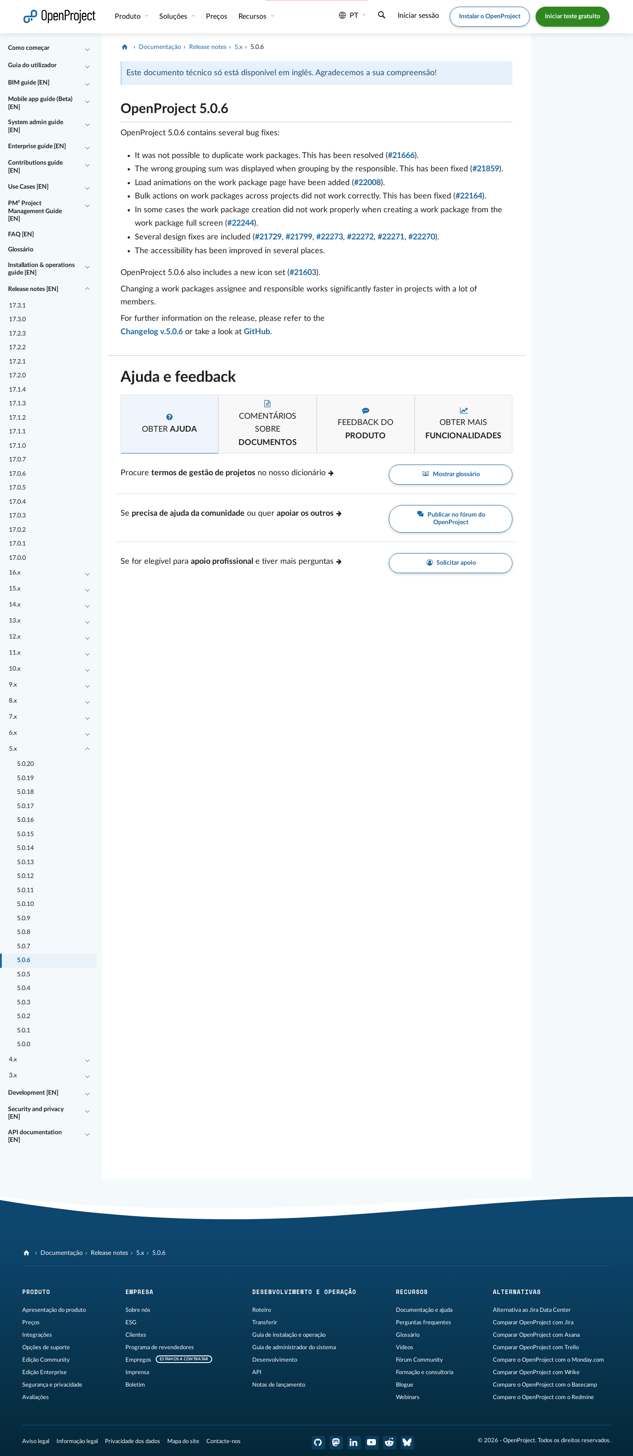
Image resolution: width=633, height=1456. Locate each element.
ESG (131, 1322)
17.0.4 (17, 502)
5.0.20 (25, 764)
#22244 (240, 223)
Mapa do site (183, 1441)
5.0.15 (25, 834)
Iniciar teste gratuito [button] (572, 16)
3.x (13, 1075)
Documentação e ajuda (424, 1310)
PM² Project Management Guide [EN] (35, 211)
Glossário (20, 250)
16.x (14, 573)
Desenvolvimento (274, 1360)
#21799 (299, 237)
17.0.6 (17, 474)
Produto (128, 16)
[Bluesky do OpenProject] (407, 1442)
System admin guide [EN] (35, 126)
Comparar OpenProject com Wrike (536, 1372)
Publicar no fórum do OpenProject (450, 518)
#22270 (421, 237)
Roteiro (261, 1310)
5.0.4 (23, 988)
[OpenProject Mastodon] (336, 1442)
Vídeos (404, 1347)
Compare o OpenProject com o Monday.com (548, 1360)
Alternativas (517, 1291)
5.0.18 (25, 792)
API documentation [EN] (35, 1136)
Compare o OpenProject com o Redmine (543, 1397)
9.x (13, 685)
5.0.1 (23, 1030)
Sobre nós (137, 1310)
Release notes (207, 47)
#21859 (485, 169)
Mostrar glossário (450, 474)
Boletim (135, 1384)
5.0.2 (23, 1016)
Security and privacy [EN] (36, 1113)
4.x (13, 1059)
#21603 (303, 273)
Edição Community (46, 1360)
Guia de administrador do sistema (294, 1347)
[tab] (169, 424)
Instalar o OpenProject (489, 16)
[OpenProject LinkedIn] (354, 1442)
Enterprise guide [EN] (37, 146)
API (257, 1372)
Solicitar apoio (450, 563)
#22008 (367, 183)
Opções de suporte (46, 1347)
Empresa (139, 1291)
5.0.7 (23, 946)
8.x (13, 701)
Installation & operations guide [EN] (41, 269)
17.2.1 (17, 362)
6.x (13, 733)
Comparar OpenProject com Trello (536, 1347)
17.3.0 (17, 319)
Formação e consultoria (424, 1372)
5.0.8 (23, 932)
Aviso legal (35, 1441)
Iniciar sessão (418, 15)
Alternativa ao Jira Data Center (532, 1310)
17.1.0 (17, 446)
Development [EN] (33, 1093)
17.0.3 (17, 516)
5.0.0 (23, 1044)
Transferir (264, 1322)
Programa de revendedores (159, 1347)
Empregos (138, 1360)
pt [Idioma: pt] (348, 15)
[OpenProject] (126, 47)
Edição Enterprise (44, 1372)
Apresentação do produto (54, 1310)
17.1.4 (17, 390)
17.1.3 (17, 403)
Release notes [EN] (33, 289)
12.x (14, 637)
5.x (13, 749)
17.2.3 (17, 334)
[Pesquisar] (381, 16)
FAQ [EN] (21, 234)
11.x (14, 653)
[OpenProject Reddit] (389, 1442)
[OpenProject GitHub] (318, 1442)
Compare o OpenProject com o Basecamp (545, 1384)
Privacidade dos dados (132, 1441)
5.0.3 (23, 1002)
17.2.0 (17, 375)
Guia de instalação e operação (289, 1335)
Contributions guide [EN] (35, 167)
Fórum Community (419, 1360)
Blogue (404, 1384)
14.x (14, 605)
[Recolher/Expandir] (87, 48)
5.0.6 (23, 960)
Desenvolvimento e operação (304, 1291)
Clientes (135, 1335)
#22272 (360, 237)
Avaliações (35, 1397)
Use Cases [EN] (28, 187)
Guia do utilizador (32, 65)
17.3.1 (17, 306)
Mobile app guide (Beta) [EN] (40, 103)
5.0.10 (25, 904)
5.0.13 (25, 862)
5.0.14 (25, 848)
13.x (14, 621)
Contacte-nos (223, 1441)
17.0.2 (17, 530)
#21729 (268, 237)
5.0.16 (25, 820)
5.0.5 (23, 974)
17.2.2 (17, 347)
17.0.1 (17, 544)
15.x (14, 589)
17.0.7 (17, 460)
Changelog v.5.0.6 (152, 332)
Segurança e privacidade (52, 1384)
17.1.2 (17, 418)
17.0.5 (17, 488)
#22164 (469, 196)
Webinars (407, 1397)
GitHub (257, 332)
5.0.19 (25, 778)
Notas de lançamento (278, 1384)
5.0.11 (25, 890)
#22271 (391, 237)
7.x (13, 717)
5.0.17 (25, 806)
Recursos (253, 16)
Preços (216, 16)
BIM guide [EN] (28, 83)
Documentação (160, 47)
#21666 (401, 156)
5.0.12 (25, 876)
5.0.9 (23, 918)
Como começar (28, 48)
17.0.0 (17, 558)
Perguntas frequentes (423, 1322)
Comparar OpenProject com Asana (536, 1335)
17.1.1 (17, 432)
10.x (14, 669)
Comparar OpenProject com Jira (533, 1322)
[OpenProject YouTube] (372, 1442)
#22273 (329, 237)
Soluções (174, 16)
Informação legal (77, 1441)
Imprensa (137, 1372)
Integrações (37, 1335)
